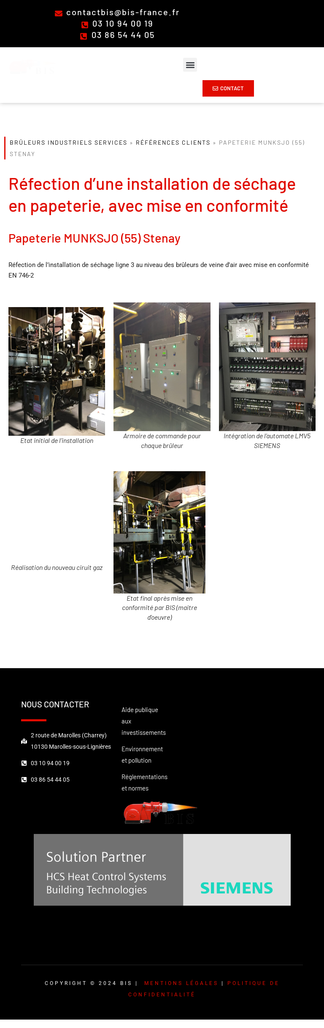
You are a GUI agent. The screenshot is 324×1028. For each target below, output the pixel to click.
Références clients (173, 142)
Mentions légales (181, 983)
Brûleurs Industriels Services (68, 142)
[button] (190, 65)
